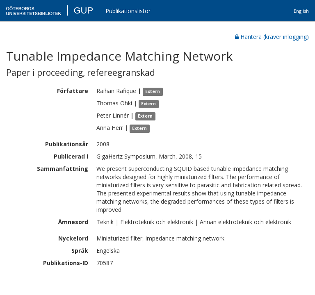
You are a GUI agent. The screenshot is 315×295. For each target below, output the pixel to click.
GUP (83, 10)
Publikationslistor (128, 11)
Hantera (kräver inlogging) (272, 37)
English (301, 11)
